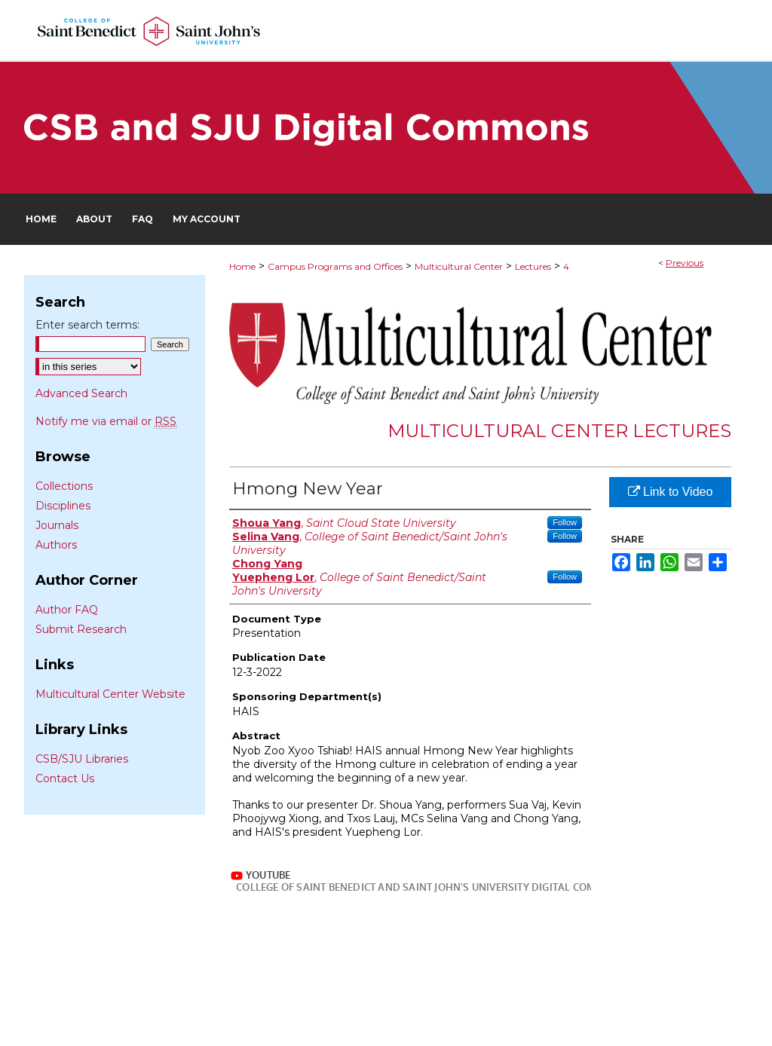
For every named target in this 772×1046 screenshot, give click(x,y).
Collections (64, 486)
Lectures (533, 266)
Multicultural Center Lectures (559, 431)
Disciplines (62, 505)
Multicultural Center (459, 266)
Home (242, 266)
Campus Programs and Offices (335, 266)
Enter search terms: (87, 325)
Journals (56, 525)
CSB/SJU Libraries (81, 759)
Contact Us (64, 778)
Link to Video (670, 491)
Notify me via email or (105, 421)
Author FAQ (66, 609)
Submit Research (81, 629)
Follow (565, 522)
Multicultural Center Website (110, 694)
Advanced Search (81, 393)
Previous (684, 262)
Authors (56, 545)
